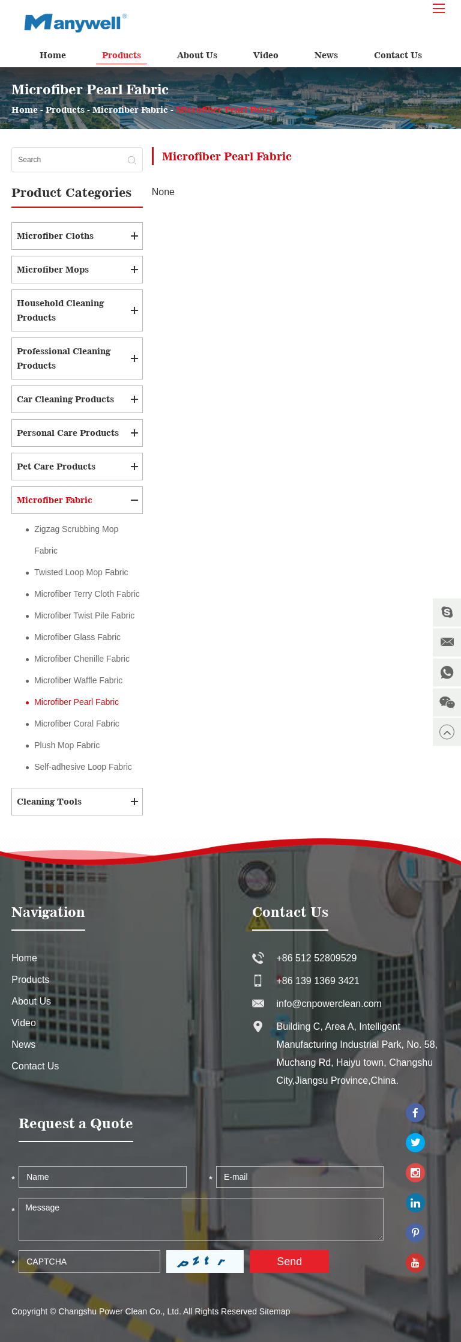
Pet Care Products (56, 466)
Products (121, 55)
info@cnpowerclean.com (328, 1004)
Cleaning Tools (49, 801)
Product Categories (71, 192)
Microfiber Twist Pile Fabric (84, 615)
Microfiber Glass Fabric (77, 637)
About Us (197, 55)
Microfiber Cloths (55, 236)
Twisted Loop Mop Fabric (81, 572)
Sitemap (274, 1311)
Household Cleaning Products (60, 310)
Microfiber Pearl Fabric (226, 109)
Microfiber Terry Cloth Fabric (87, 594)
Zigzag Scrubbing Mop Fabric (76, 539)
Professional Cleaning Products (63, 358)
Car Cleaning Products (65, 399)
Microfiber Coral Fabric (76, 723)
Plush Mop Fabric (67, 745)
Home (53, 55)
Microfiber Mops (53, 269)
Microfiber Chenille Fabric (82, 658)
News (326, 55)
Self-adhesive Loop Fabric (83, 767)
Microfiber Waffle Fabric (78, 680)
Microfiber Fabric (130, 109)
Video (266, 55)
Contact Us (398, 55)
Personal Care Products (68, 433)
